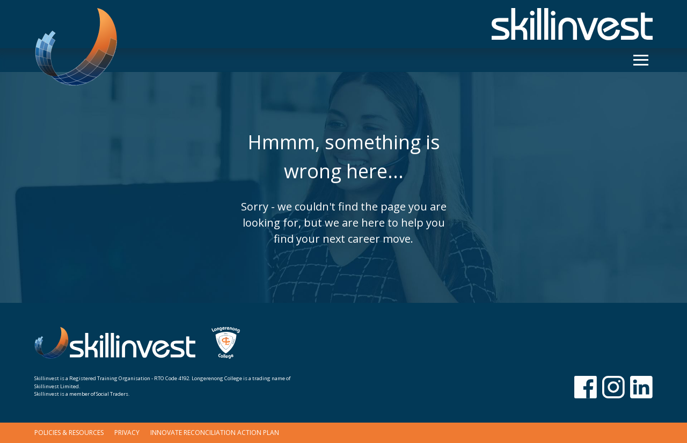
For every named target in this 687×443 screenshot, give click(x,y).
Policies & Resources (69, 432)
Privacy (127, 432)
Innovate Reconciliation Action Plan (214, 432)
